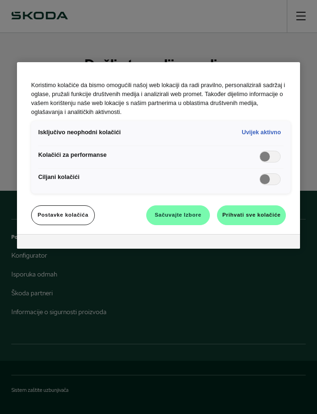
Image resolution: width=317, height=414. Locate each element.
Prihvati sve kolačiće (251, 215)
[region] (158, 155)
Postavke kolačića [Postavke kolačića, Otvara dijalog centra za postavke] (63, 215)
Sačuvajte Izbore (178, 215)
